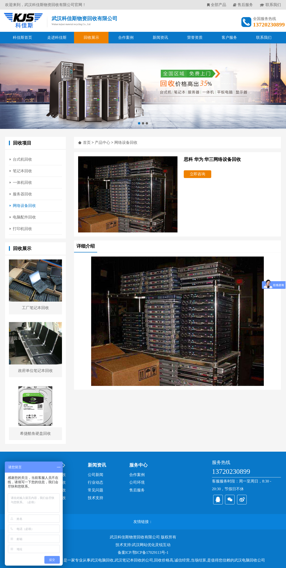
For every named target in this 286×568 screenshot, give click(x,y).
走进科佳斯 (57, 37)
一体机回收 (22, 182)
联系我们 (273, 5)
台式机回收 (22, 159)
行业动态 (95, 482)
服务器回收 (22, 194)
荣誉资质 (195, 37)
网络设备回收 (24, 206)
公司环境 (137, 482)
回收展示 (91, 37)
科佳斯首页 (22, 37)
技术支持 (95, 498)
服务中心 (138, 465)
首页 (87, 142)
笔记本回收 (22, 171)
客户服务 (229, 37)
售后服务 (245, 5)
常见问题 (95, 490)
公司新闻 (95, 475)
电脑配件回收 (24, 217)
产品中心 (102, 142)
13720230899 (231, 471)
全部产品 (218, 5)
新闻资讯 (160, 37)
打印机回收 (22, 229)
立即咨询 (197, 174)
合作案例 (126, 37)
